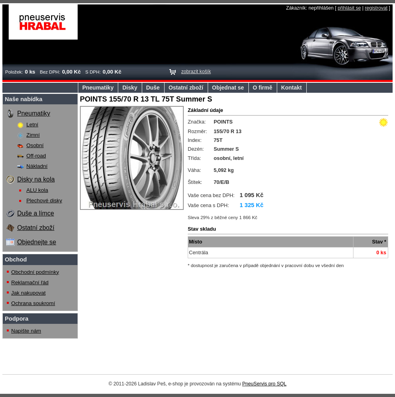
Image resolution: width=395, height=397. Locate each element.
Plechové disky (44, 200)
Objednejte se (36, 242)
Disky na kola (36, 179)
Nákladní (37, 166)
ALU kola (37, 190)
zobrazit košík (196, 71)
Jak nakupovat (28, 293)
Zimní (33, 135)
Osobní (35, 145)
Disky (129, 87)
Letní (32, 125)
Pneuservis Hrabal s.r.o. (43, 22)
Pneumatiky (97, 87)
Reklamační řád (30, 282)
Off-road (36, 156)
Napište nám (26, 331)
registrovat (376, 8)
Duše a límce (35, 213)
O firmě (262, 87)
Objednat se (228, 87)
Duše (153, 87)
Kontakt (291, 87)
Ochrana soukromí (33, 303)
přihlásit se (349, 8)
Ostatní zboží (186, 87)
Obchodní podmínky (35, 272)
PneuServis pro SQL (264, 384)
